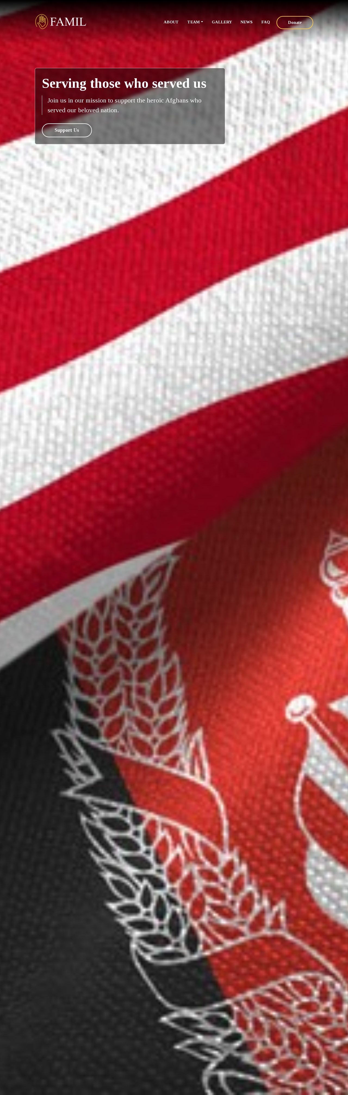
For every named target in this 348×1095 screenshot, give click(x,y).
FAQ (265, 22)
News (247, 22)
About (171, 22)
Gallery (222, 22)
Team (193, 22)
